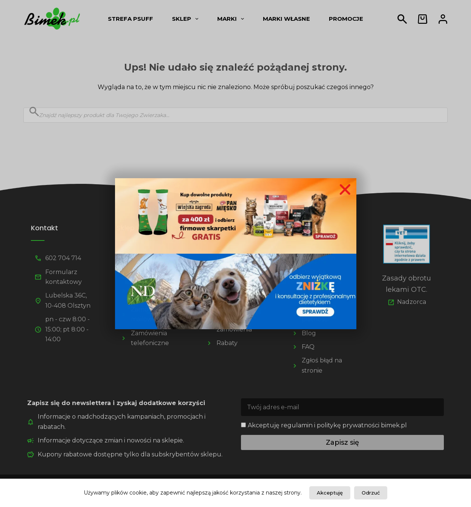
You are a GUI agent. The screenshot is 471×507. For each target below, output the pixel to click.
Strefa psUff (130, 18)
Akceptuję (330, 493)
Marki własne (286, 18)
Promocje (346, 18)
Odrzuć (371, 493)
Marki (232, 18)
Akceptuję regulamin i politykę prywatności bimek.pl (327, 425)
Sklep (186, 18)
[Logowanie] (443, 19)
